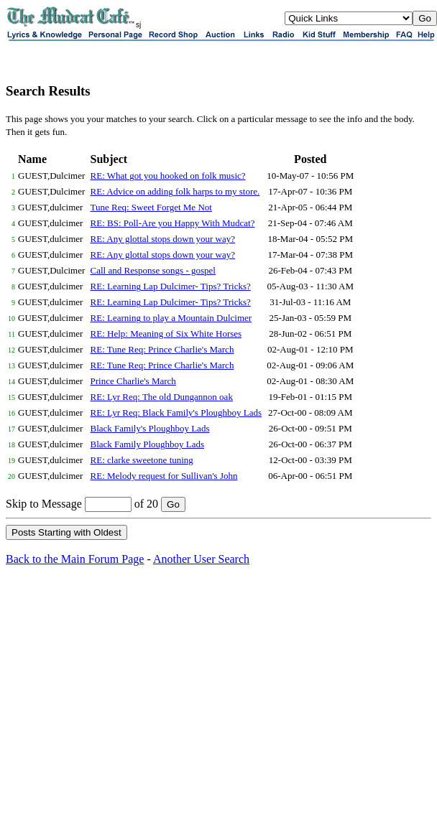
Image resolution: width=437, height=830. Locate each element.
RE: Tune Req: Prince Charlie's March (162, 349)
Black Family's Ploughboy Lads (150, 428)
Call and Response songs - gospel (153, 270)
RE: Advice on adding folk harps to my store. (175, 191)
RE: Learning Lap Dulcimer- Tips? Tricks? (171, 286)
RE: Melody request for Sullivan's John (164, 475)
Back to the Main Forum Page (75, 559)
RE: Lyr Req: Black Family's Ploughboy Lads (176, 412)
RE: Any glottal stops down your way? (163, 238)
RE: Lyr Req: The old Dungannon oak (162, 396)
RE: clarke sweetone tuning (142, 459)
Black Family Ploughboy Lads (148, 444)
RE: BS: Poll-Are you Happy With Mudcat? (173, 223)
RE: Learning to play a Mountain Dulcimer (171, 317)
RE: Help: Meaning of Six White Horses (166, 333)
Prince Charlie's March (133, 381)
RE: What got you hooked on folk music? (168, 175)
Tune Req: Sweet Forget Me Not (151, 207)
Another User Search (201, 559)
